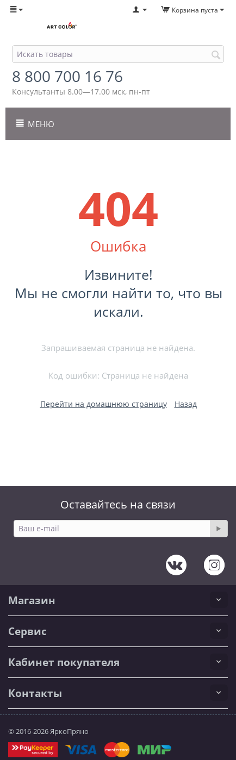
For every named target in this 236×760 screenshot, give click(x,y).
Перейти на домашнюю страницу (103, 404)
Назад (186, 404)
